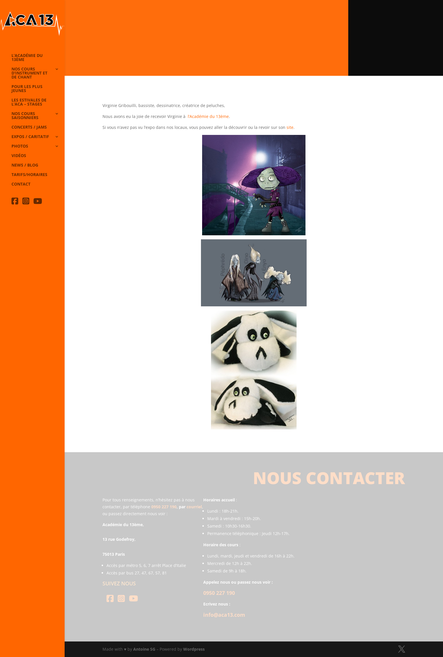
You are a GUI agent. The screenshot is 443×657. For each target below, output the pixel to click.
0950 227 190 (164, 506)
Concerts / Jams (29, 127)
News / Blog (24, 165)
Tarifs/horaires (29, 175)
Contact (20, 184)
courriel (194, 506)
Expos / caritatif (30, 137)
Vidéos (18, 156)
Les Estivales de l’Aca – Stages (29, 102)
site (290, 127)
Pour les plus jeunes (26, 89)
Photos (19, 146)
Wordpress (194, 649)
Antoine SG (144, 649)
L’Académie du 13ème (27, 58)
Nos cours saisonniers (24, 116)
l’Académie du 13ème (208, 116)
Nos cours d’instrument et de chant (29, 73)
